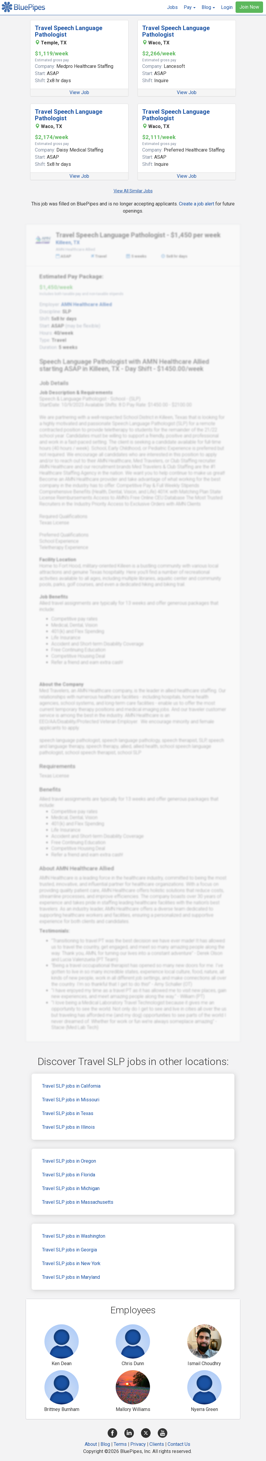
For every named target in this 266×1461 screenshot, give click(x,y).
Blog (105, 1444)
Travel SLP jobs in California (71, 1086)
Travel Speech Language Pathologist (68, 31)
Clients (156, 1444)
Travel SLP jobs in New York (71, 1263)
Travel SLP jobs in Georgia (69, 1250)
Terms (120, 1444)
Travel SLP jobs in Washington (73, 1236)
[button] (190, 7)
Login (227, 7)
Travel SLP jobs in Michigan (71, 1188)
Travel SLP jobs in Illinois (68, 1127)
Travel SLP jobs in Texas (67, 1113)
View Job (79, 92)
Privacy (138, 1444)
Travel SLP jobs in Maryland (71, 1277)
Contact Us (179, 1444)
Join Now (249, 7)
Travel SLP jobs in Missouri (70, 1100)
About (91, 1444)
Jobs (172, 7)
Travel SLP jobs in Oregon (69, 1161)
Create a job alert (196, 204)
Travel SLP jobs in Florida (68, 1175)
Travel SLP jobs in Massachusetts (77, 1202)
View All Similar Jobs (133, 190)
